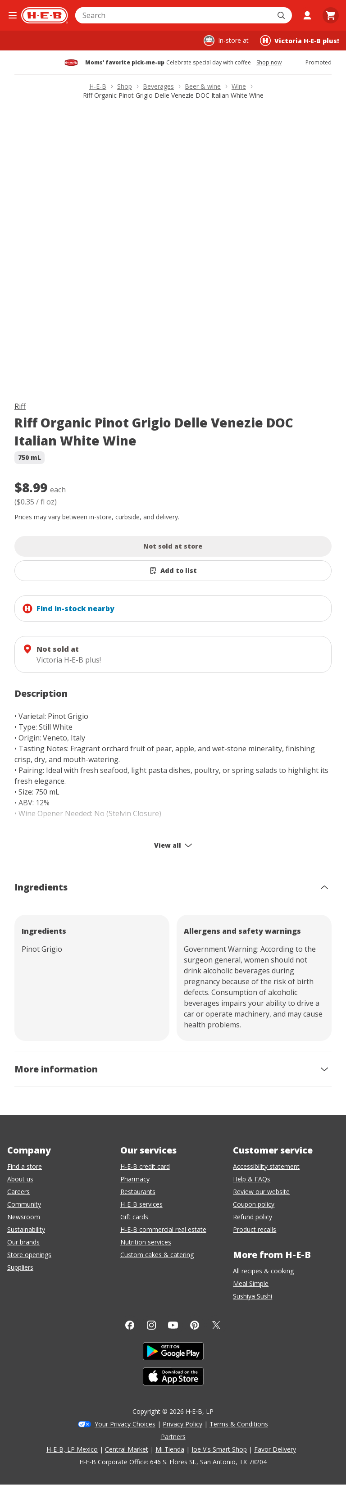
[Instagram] (151, 1325)
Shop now (269, 62)
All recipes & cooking (263, 1271)
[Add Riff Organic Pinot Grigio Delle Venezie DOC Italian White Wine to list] (173, 570)
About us (20, 1179)
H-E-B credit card (145, 1166)
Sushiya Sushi (252, 1296)
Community (24, 1204)
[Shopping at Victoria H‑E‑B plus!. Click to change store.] (299, 40)
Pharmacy (135, 1179)
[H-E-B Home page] (44, 15)
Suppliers (20, 1267)
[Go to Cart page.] (331, 15)
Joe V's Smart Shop (219, 1449)
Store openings (29, 1254)
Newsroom (23, 1217)
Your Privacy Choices (125, 1424)
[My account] (307, 15)
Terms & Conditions (238, 1424)
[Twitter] (216, 1325)
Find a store (24, 1166)
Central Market (126, 1449)
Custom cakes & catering (157, 1254)
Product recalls (254, 1229)
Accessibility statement (266, 1166)
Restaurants (137, 1191)
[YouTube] (173, 1325)
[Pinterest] (195, 1325)
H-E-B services (141, 1204)
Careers (18, 1191)
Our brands (23, 1242)
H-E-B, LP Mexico (72, 1449)
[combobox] (173, 15)
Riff (20, 406)
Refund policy (252, 1217)
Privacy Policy (182, 1424)
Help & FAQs (251, 1179)
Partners (173, 1436)
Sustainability (26, 1229)
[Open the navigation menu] (12, 15)
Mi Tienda (169, 1449)
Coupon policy (253, 1204)
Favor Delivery (275, 1449)
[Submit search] (282, 15)
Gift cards (134, 1217)
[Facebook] (130, 1325)
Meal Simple (251, 1283)
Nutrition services (145, 1242)
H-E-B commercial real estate (163, 1229)
